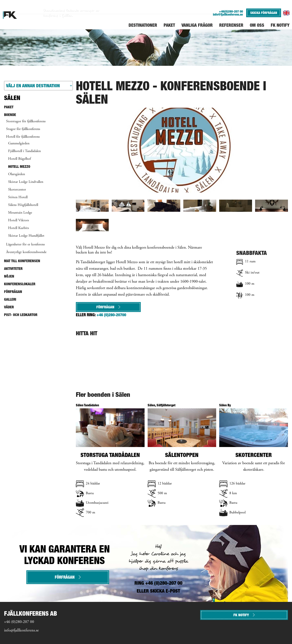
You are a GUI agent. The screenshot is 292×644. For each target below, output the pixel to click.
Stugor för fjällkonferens (23, 129)
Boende (10, 115)
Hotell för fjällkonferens (23, 137)
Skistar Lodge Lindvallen (25, 182)
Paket (8, 107)
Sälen (12, 97)
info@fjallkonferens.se (228, 14)
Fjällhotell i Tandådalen (24, 151)
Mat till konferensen (22, 261)
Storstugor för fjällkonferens (26, 121)
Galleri (10, 299)
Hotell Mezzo (19, 166)
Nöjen (9, 276)
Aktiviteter (13, 268)
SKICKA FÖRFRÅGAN (263, 13)
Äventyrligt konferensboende (26, 252)
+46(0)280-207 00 (231, 11)
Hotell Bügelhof (19, 159)
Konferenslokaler (19, 284)
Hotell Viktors (18, 220)
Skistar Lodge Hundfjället (26, 236)
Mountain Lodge (20, 213)
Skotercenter (17, 190)
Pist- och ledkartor (20, 315)
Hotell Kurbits (18, 228)
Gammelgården (18, 143)
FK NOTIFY (244, 615)
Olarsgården (16, 174)
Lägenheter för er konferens (25, 244)
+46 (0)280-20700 (111, 314)
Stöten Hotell (18, 197)
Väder (9, 307)
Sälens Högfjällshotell (23, 205)
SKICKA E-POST (165, 591)
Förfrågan (108, 307)
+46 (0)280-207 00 (19, 622)
